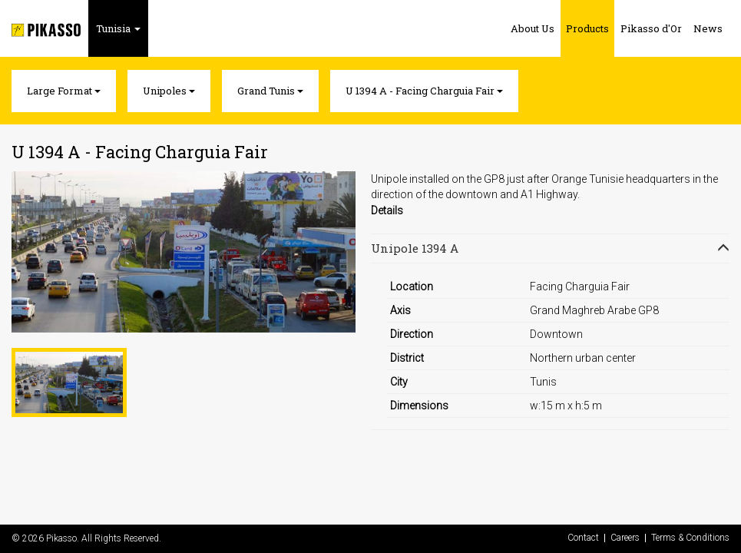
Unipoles (169, 91)
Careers (625, 538)
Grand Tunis (270, 91)
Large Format (64, 91)
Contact (583, 538)
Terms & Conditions (690, 538)
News (708, 28)
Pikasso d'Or (651, 28)
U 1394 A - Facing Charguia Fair (424, 91)
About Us (532, 28)
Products (587, 28)
